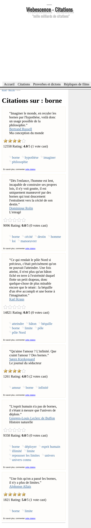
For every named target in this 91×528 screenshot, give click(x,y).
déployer (31, 447)
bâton (32, 324)
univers (50, 455)
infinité (43, 387)
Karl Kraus (16, 299)
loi (14, 241)
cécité (29, 237)
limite (29, 328)
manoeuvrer (29, 241)
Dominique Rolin (21, 208)
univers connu (21, 460)
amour (16, 387)
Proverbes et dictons (47, 84)
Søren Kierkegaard (22, 359)
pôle (41, 328)
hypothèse (32, 157)
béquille (46, 324)
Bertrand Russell (20, 129)
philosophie (20, 162)
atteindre (18, 324)
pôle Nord (19, 332)
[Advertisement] (28, 49)
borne (16, 157)
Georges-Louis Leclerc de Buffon (32, 418)
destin (42, 237)
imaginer (50, 157)
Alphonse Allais (20, 486)
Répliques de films (76, 84)
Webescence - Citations (49, 9)
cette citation (30, 169)
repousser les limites (26, 455)
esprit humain (51, 447)
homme (56, 237)
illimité (17, 451)
